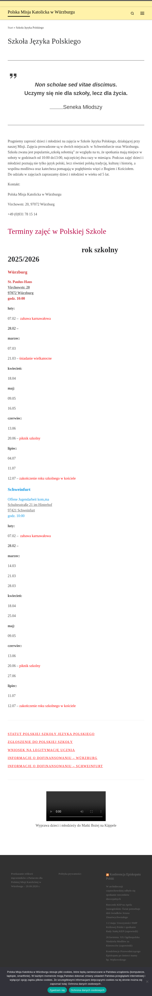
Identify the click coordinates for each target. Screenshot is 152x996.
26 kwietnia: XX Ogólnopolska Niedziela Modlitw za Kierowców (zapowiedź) (123, 941)
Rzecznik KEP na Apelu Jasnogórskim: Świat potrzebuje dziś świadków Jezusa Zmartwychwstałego (123, 911)
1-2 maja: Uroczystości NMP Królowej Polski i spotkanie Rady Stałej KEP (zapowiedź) (122, 927)
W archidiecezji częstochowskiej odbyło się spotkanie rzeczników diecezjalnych (120, 892)
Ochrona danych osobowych (87, 990)
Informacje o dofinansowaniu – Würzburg (52, 758)
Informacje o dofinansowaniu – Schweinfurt (55, 766)
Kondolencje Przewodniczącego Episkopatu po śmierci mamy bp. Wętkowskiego (123, 955)
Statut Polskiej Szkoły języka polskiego (51, 734)
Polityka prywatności (70, 873)
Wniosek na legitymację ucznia (41, 750)
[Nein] (147, 982)
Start (10, 27)
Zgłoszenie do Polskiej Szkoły (40, 742)
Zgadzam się (57, 990)
